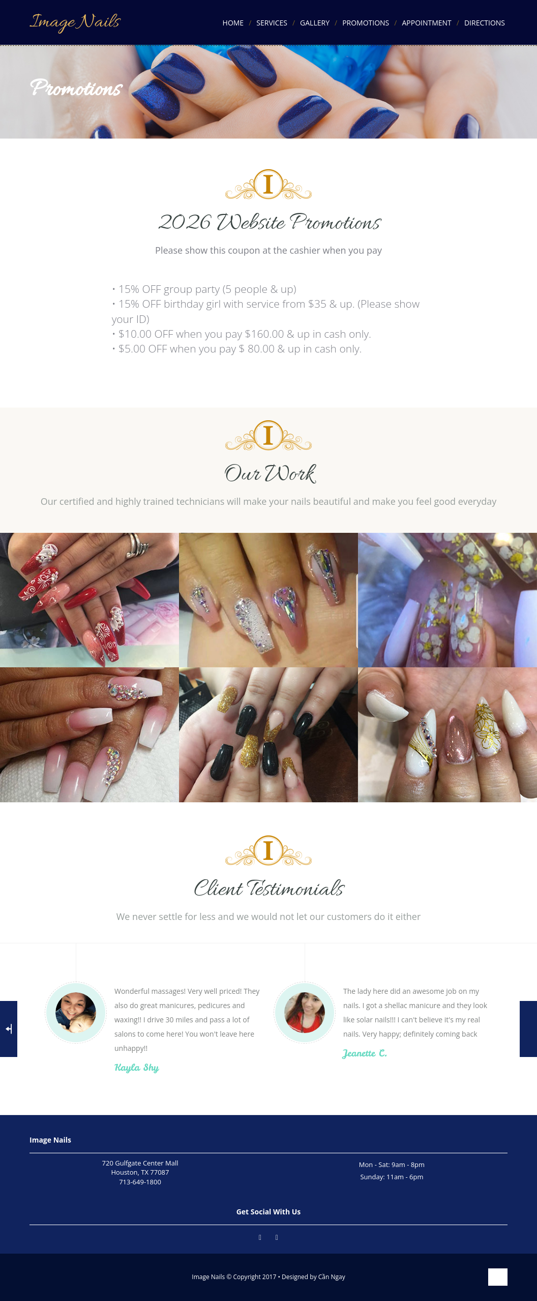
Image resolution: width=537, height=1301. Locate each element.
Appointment (426, 23)
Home (233, 23)
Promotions (365, 23)
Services (271, 23)
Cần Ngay (331, 1276)
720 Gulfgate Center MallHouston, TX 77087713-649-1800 (140, 1172)
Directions (484, 23)
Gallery (315, 23)
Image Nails (74, 22)
